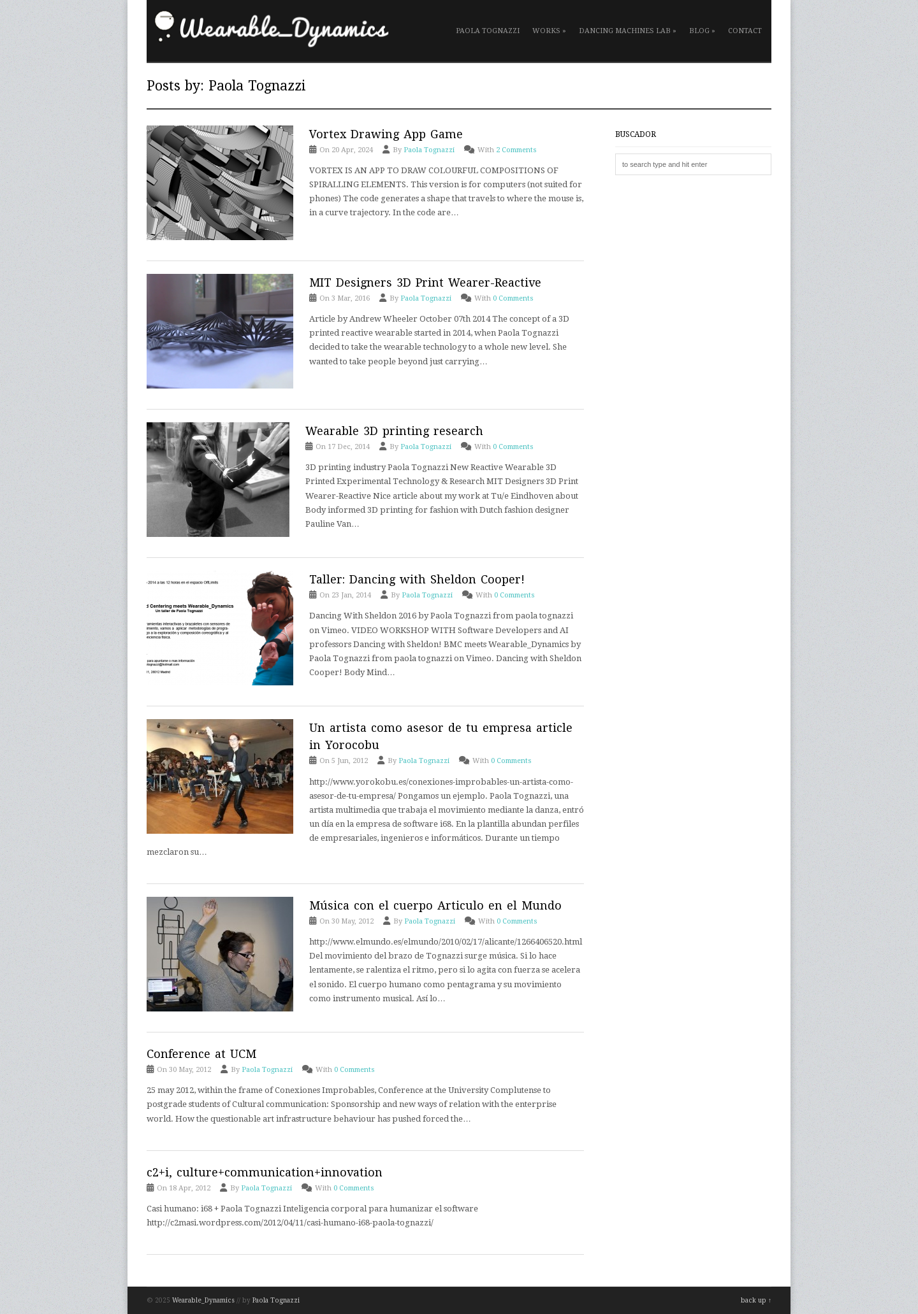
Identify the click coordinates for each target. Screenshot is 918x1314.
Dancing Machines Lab (627, 31)
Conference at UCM (201, 1053)
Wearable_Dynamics (203, 1300)
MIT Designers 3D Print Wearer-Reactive (425, 282)
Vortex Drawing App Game (386, 134)
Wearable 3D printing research (394, 431)
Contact (745, 31)
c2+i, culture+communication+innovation (264, 1172)
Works (549, 31)
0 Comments (513, 298)
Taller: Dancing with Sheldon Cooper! (417, 579)
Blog (702, 31)
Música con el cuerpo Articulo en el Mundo (435, 905)
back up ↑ (756, 1300)
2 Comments (516, 150)
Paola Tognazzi (488, 31)
